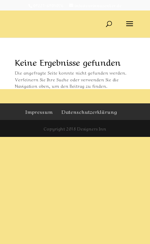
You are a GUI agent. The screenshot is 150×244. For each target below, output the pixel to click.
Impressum (39, 111)
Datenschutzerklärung (89, 111)
